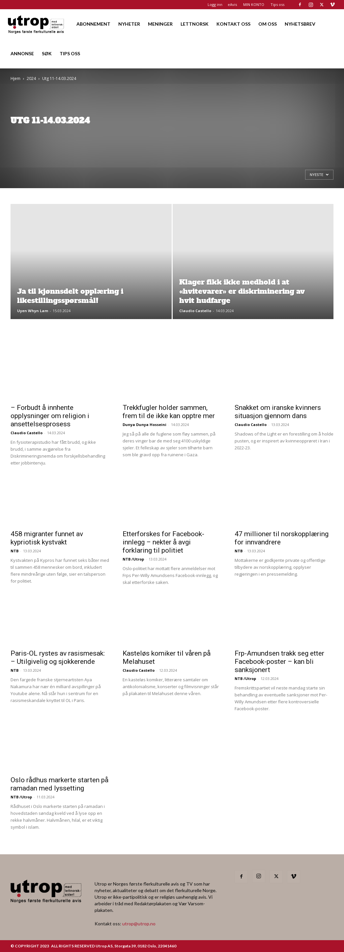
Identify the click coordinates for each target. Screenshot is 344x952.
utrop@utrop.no (139, 923)
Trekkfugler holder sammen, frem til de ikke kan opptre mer (169, 412)
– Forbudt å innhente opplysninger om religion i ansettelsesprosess (50, 416)
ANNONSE (22, 53)
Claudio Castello (195, 310)
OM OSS (267, 24)
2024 (31, 78)
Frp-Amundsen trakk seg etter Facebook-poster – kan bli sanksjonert (279, 661)
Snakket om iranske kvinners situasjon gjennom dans (278, 412)
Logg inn (215, 4)
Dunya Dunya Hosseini (144, 424)
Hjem (15, 78)
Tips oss (277, 4)
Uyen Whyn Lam (32, 310)
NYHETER (129, 24)
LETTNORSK (195, 24)
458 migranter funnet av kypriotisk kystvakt (47, 538)
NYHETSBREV (300, 24)
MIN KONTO (253, 4)
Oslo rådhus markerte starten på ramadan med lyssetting (59, 784)
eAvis (232, 4)
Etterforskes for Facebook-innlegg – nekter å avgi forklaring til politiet (163, 542)
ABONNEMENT (93, 24)
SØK (47, 53)
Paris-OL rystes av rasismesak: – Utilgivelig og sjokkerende (58, 657)
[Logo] (36, 24)
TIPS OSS (70, 53)
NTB (14, 550)
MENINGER (160, 24)
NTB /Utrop (133, 559)
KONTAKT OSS (233, 24)
